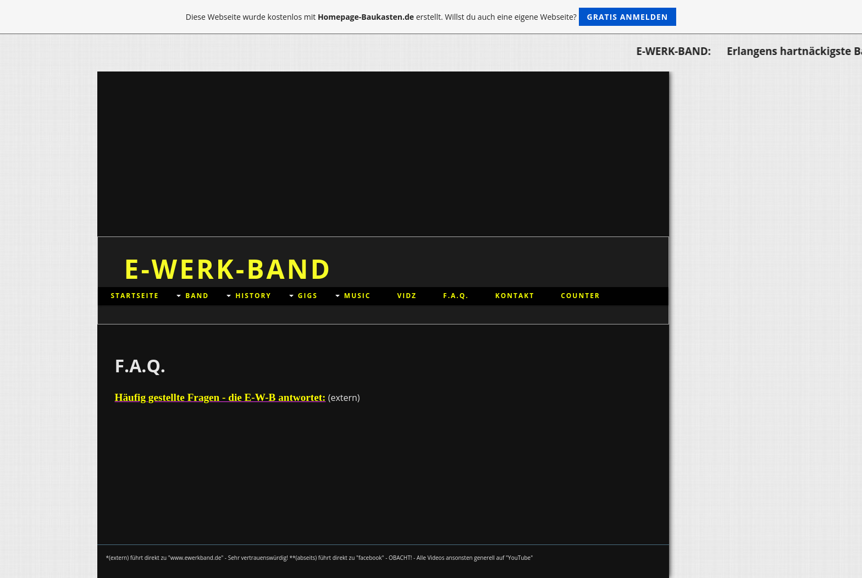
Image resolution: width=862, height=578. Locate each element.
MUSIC (357, 295)
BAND (197, 295)
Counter (580, 295)
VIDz (407, 295)
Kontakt (514, 295)
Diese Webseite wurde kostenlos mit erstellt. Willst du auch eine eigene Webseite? (431, 17)
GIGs (308, 295)
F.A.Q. (456, 295)
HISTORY (253, 295)
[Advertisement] (383, 154)
